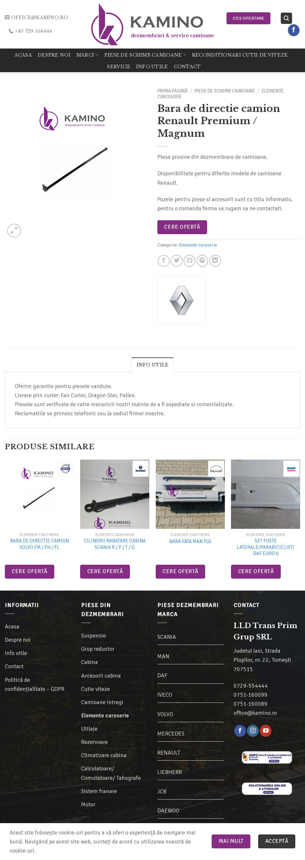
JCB (161, 791)
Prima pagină (172, 91)
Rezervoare (94, 742)
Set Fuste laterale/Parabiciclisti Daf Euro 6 (265, 547)
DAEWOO (168, 810)
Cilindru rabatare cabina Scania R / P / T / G (115, 544)
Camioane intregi (102, 702)
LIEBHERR (169, 772)
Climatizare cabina (104, 755)
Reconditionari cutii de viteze (240, 55)
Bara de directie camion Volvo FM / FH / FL (39, 544)
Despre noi (54, 55)
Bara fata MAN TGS (190, 541)
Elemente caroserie (198, 245)
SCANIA (166, 636)
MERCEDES (170, 733)
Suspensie (93, 635)
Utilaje (89, 728)
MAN (163, 656)
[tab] (152, 364)
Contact (187, 67)
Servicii (118, 67)
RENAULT (168, 752)
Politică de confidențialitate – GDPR (34, 684)
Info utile (152, 67)
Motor (88, 804)
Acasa (23, 55)
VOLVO (165, 714)
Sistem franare (99, 791)
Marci (87, 55)
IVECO (164, 694)
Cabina (89, 662)
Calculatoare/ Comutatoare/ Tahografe (111, 773)
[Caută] (286, 18)
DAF (162, 675)
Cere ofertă (182, 226)
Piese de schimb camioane (145, 55)
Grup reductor (97, 648)
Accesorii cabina (101, 675)
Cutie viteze (95, 688)
